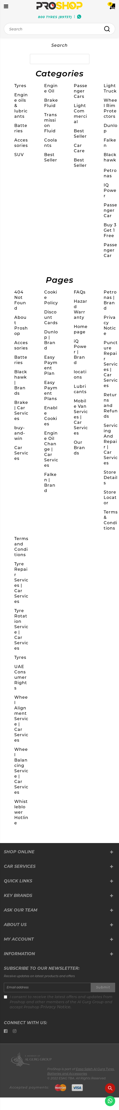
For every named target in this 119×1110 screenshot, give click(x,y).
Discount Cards (51, 317)
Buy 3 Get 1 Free (110, 230)
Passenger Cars (80, 91)
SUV (19, 154)
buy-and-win (19, 433)
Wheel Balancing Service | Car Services (21, 771)
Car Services (21, 453)
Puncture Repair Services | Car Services (111, 364)
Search (59, 46)
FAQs (80, 292)
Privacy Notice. (56, 1007)
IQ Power (110, 190)
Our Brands (79, 447)
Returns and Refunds (111, 405)
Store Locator (110, 497)
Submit (103, 987)
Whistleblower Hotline (21, 812)
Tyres (20, 85)
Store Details (110, 477)
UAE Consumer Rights (20, 677)
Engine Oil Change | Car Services (51, 449)
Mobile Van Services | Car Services (81, 417)
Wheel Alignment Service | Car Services (21, 719)
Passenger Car (110, 210)
